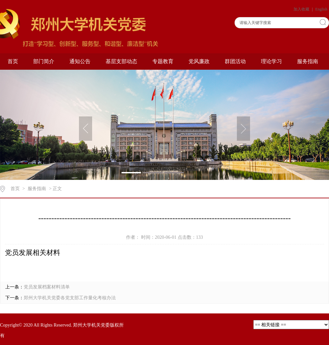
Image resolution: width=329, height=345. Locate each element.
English (321, 9)
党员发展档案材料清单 (47, 286)
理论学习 (271, 61)
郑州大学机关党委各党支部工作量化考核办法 (70, 297)
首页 (13, 61)
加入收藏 (301, 9)
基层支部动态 (121, 61)
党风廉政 (199, 61)
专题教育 (162, 61)
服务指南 (307, 61)
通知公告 (79, 61)
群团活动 (235, 61)
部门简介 (43, 61)
